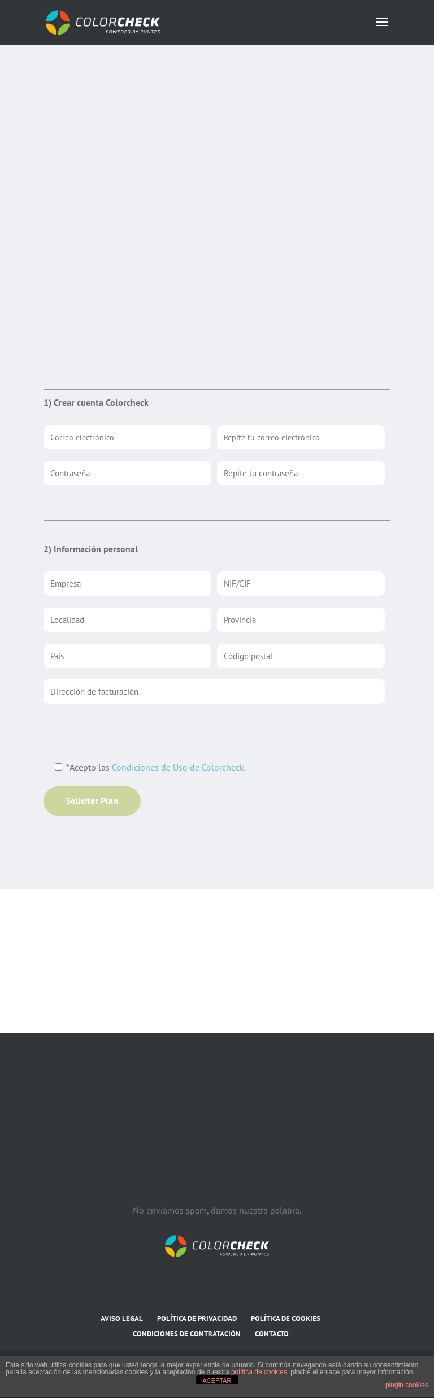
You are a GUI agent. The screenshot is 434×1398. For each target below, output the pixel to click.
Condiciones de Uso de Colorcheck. (179, 767)
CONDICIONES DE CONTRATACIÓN (187, 1334)
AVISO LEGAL (122, 1318)
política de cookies (259, 1372)
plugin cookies (406, 1385)
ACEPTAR (216, 1380)
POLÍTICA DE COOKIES (285, 1318)
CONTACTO (272, 1334)
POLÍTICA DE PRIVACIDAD (197, 1318)
